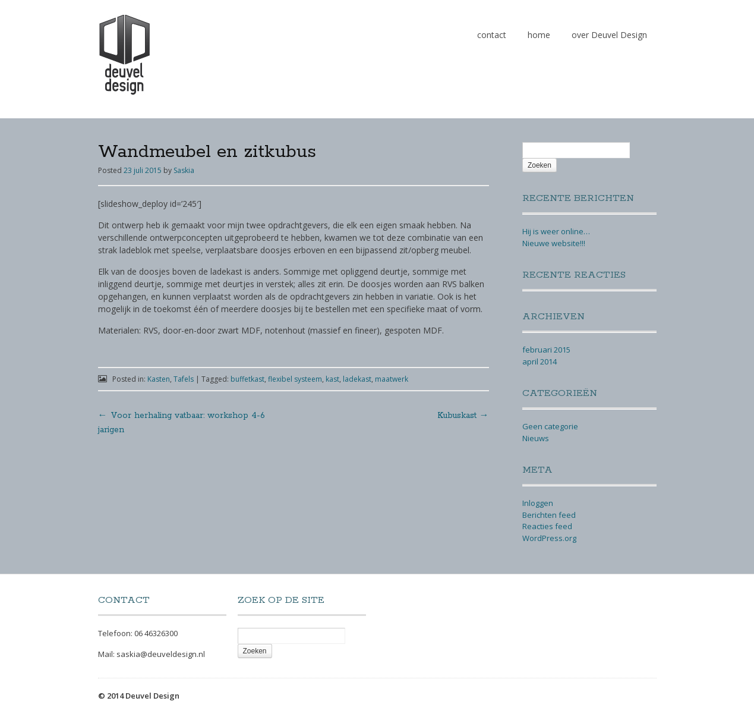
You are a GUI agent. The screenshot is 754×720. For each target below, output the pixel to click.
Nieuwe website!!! (553, 243)
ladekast (357, 379)
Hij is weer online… (556, 231)
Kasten (158, 379)
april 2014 (539, 361)
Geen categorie (550, 426)
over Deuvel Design (609, 34)
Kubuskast (463, 415)
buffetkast (247, 379)
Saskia (183, 170)
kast (332, 379)
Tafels (183, 379)
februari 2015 (546, 349)
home (539, 34)
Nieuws (535, 438)
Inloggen (537, 503)
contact (491, 34)
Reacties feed (547, 526)
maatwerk (391, 379)
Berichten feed (549, 515)
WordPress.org (549, 538)
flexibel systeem (295, 379)
